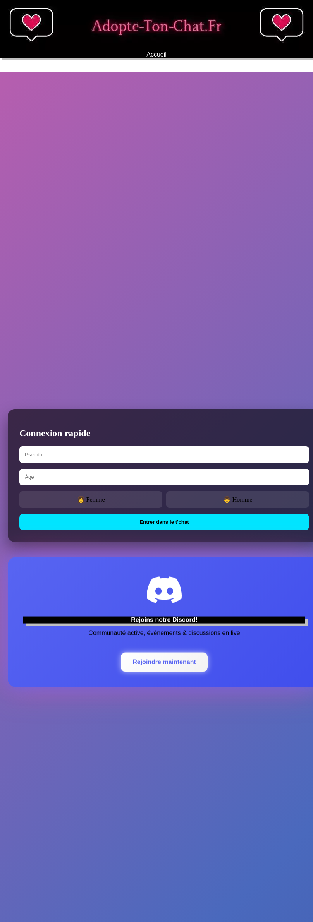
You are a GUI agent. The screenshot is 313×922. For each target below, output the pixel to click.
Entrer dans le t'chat (164, 522)
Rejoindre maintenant (164, 660)
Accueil (156, 54)
